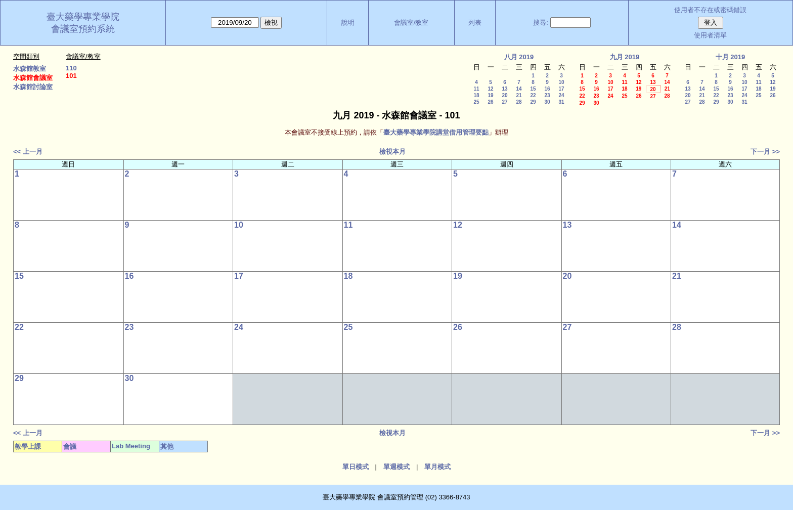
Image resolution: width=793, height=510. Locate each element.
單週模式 (396, 467)
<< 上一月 (27, 151)
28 (518, 102)
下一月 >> (765, 151)
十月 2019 (730, 57)
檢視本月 (392, 151)
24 (561, 95)
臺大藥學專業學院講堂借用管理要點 (436, 132)
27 (504, 102)
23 (547, 95)
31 (561, 102)
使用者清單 (710, 35)
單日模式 (355, 467)
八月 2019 (519, 57)
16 (547, 89)
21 (518, 95)
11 (476, 89)
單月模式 (437, 467)
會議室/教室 (411, 22)
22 (533, 95)
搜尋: (540, 22)
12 (490, 89)
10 (561, 82)
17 (561, 89)
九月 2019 (625, 57)
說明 (348, 22)
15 (533, 89)
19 (490, 95)
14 (518, 89)
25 (476, 102)
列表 (474, 22)
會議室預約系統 (83, 29)
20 (504, 95)
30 (547, 102)
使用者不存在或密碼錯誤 (710, 10)
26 (490, 102)
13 (504, 89)
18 (476, 95)
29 (533, 102)
